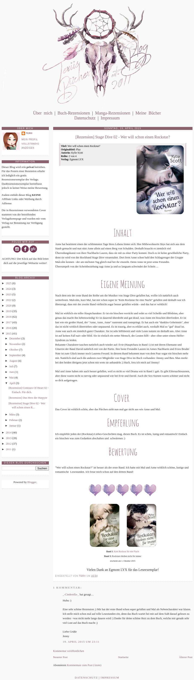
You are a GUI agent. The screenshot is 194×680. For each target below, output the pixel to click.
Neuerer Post (60, 657)
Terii (29, 133)
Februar (14, 420)
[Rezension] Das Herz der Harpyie (28, 397)
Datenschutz (85, 118)
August (13, 360)
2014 (9, 432)
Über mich (42, 113)
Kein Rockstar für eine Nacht (126, 551)
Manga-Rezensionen (112, 113)
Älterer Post (185, 657)
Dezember (15, 338)
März (12, 414)
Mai (11, 377)
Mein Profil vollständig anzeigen (30, 143)
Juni (12, 372)
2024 (9, 288)
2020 (9, 305)
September (15, 355)
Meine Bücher (148, 113)
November (15, 344)
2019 (9, 311)
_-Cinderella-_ (71, 594)
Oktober (14, 349)
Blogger (31, 482)
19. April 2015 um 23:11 (81, 641)
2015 (9, 333)
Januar (13, 425)
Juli (11, 366)
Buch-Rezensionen (73, 113)
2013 (9, 438)
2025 (9, 283)
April (12, 383)
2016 (9, 327)
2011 (9, 449)
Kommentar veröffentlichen (68, 651)
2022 (9, 300)
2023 (9, 294)
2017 (9, 322)
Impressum (110, 118)
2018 (9, 316)
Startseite (123, 657)
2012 (9, 443)
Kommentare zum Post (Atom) (84, 665)
